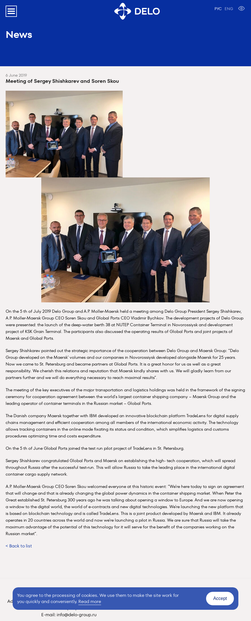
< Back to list (19, 546)
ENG (229, 9)
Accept (220, 598)
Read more (89, 601)
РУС (218, 9)
